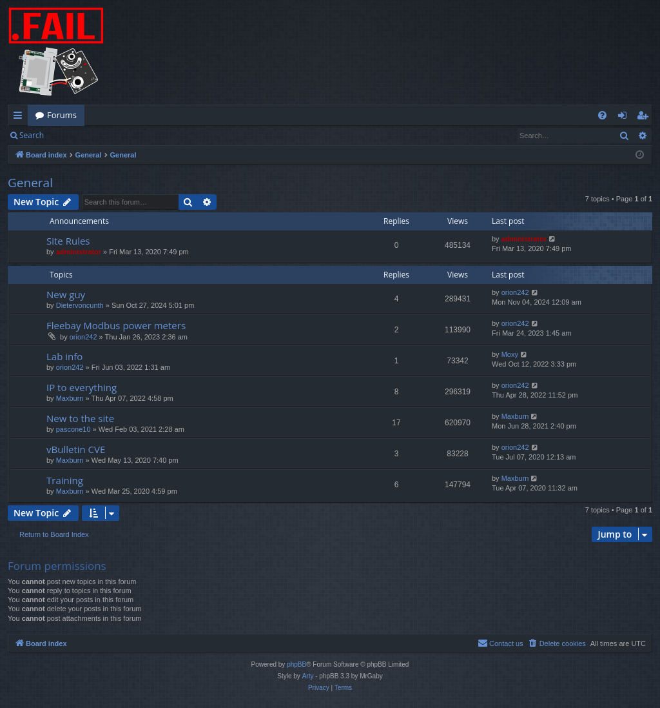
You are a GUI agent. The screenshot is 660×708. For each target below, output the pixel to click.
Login (72, 135)
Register (115, 135)
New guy (65, 294)
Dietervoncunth (80, 305)
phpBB (296, 664)
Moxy (509, 354)
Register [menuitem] (645, 117)
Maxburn (70, 398)
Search (31, 135)
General (30, 182)
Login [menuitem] (624, 117)
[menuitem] (602, 115)
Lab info (64, 356)
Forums (62, 115)
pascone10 (73, 429)
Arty (308, 676)
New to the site (80, 418)
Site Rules (68, 240)
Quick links (20, 117)
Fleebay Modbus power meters (116, 325)
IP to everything (81, 387)
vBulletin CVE (75, 449)
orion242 (515, 292)
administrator (78, 252)
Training (64, 480)
